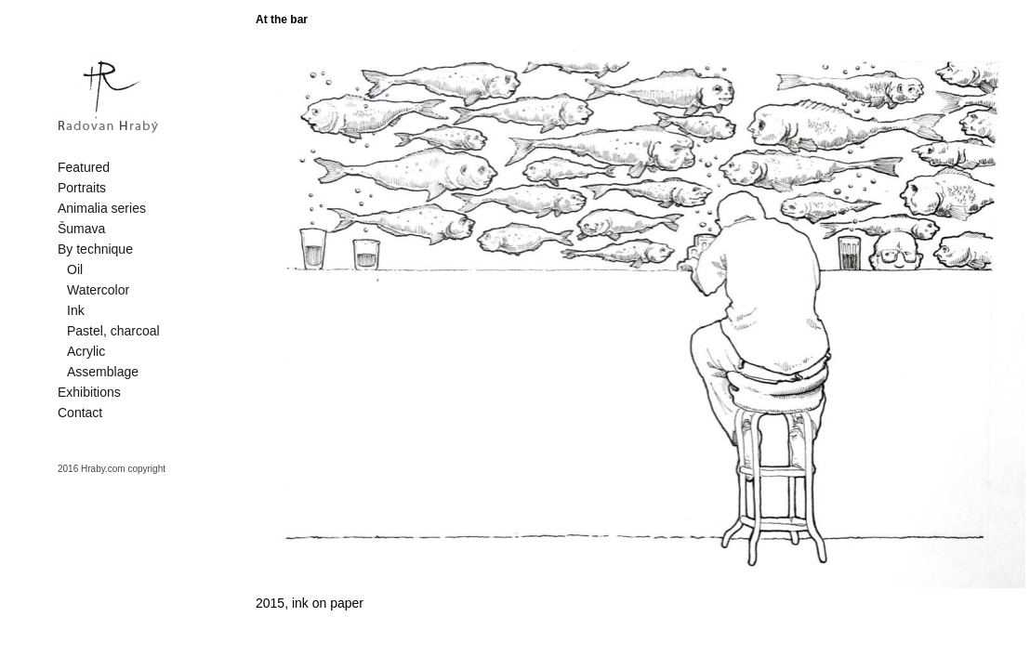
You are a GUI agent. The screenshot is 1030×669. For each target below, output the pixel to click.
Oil (75, 269)
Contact (80, 412)
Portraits (82, 187)
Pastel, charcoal (113, 330)
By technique (95, 249)
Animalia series (102, 208)
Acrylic (86, 351)
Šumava (81, 228)
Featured (84, 167)
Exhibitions (89, 392)
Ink (76, 310)
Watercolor (98, 289)
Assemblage (103, 371)
